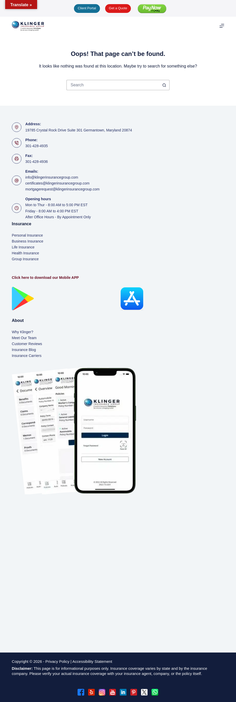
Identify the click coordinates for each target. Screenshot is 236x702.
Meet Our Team (24, 338)
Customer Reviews (27, 344)
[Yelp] (91, 692)
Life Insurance (23, 247)
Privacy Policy (57, 661)
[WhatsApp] (154, 692)
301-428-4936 (36, 162)
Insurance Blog (24, 350)
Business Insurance (27, 241)
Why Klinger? (22, 332)
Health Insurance (25, 253)
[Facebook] (81, 692)
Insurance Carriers (26, 356)
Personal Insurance (27, 235)
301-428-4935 (36, 146)
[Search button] (164, 85)
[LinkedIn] (123, 692)
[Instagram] (102, 692)
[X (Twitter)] (144, 692)
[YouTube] (112, 692)
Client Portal (87, 8)
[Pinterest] (133, 692)
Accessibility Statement (92, 661)
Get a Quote (118, 8)
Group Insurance (25, 259)
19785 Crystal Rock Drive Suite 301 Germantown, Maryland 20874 (78, 130)
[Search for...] (112, 85)
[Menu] (222, 25)
